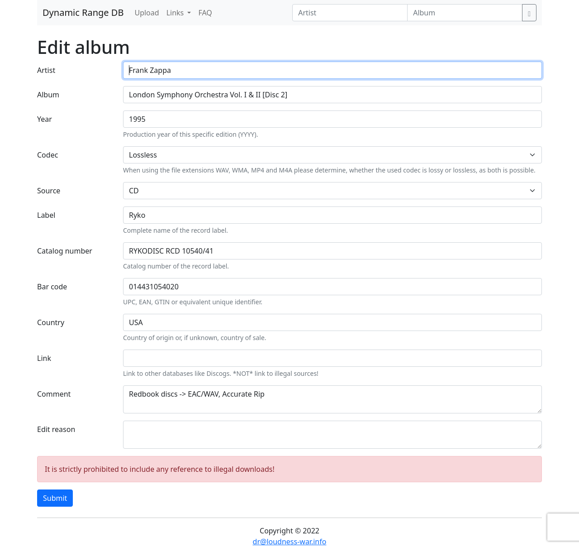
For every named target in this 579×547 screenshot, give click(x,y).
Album (48, 95)
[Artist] (350, 12)
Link (44, 358)
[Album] (464, 12)
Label (46, 215)
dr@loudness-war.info (290, 542)
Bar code (52, 287)
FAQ (205, 13)
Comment (54, 394)
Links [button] (176, 13)
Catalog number (64, 251)
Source (48, 191)
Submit (55, 498)
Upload (146, 13)
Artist (46, 70)
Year (44, 119)
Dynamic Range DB (83, 12)
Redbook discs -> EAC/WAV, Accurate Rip (332, 399)
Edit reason (56, 429)
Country (50, 322)
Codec (47, 155)
